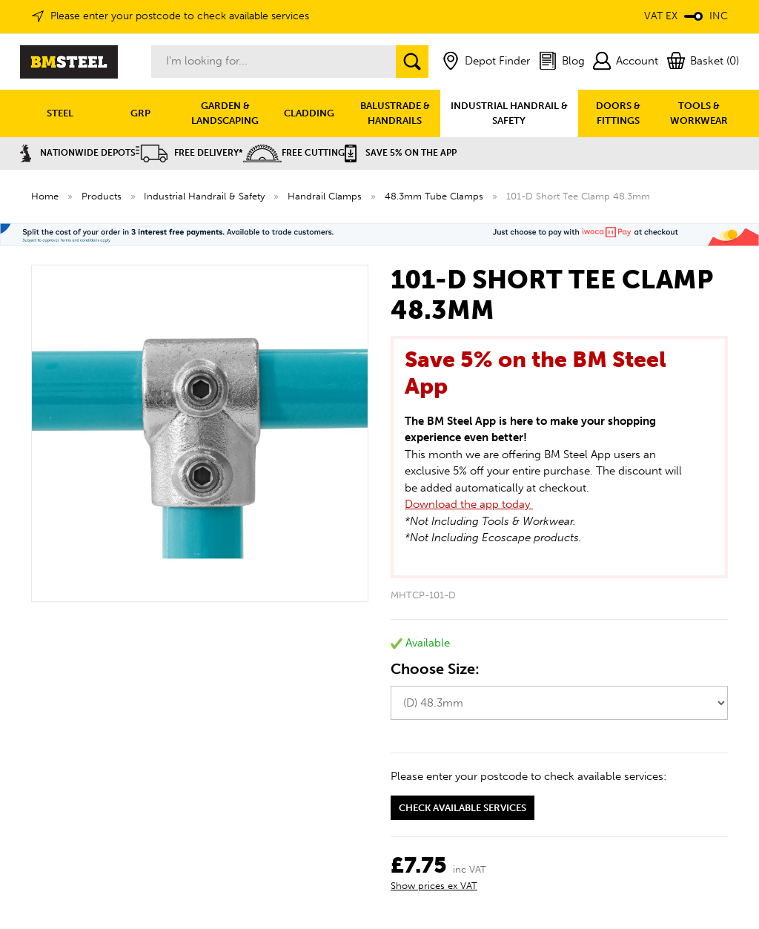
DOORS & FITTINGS (618, 113)
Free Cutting (294, 153)
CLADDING (309, 113)
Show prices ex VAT (434, 885)
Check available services (462, 807)
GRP (140, 113)
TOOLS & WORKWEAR (699, 113)
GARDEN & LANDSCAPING (225, 113)
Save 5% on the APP (401, 153)
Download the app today (469, 504)
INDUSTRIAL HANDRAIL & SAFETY (509, 113)
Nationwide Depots (78, 153)
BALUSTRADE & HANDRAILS (395, 113)
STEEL (60, 113)
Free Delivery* (189, 153)
